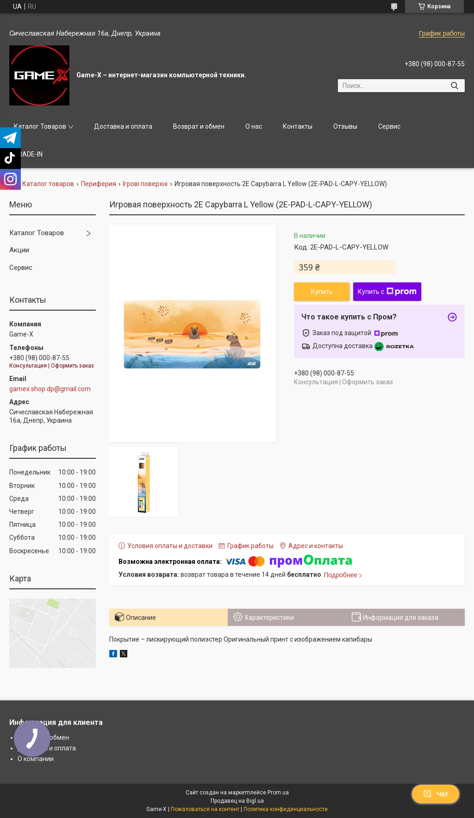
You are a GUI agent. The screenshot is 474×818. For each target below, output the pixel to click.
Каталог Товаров (40, 126)
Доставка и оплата (123, 126)
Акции (19, 250)
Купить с (387, 291)
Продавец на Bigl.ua (237, 801)
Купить (322, 291)
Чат (435, 794)
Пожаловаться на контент (205, 809)
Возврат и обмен (199, 126)
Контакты (297, 126)
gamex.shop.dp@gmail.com (50, 389)
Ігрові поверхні (145, 183)
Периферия (98, 183)
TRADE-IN (28, 154)
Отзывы (345, 126)
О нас (253, 126)
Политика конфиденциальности (285, 809)
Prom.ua (278, 792)
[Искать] (454, 85)
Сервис (389, 126)
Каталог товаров (48, 183)
